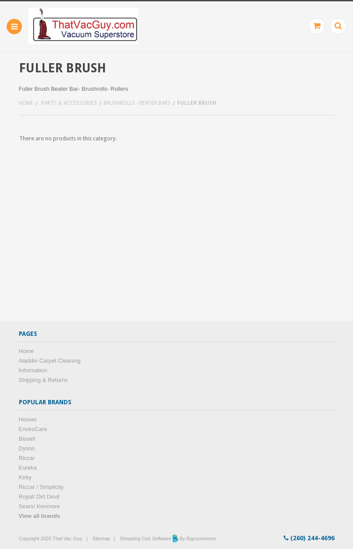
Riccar (27, 458)
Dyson (27, 448)
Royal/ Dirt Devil (39, 496)
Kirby (25, 477)
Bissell (27, 438)
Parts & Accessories (69, 103)
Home (26, 103)
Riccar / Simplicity (41, 487)
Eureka (28, 467)
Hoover (28, 419)
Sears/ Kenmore (39, 506)
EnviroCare (33, 429)
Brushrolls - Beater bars (137, 103)
